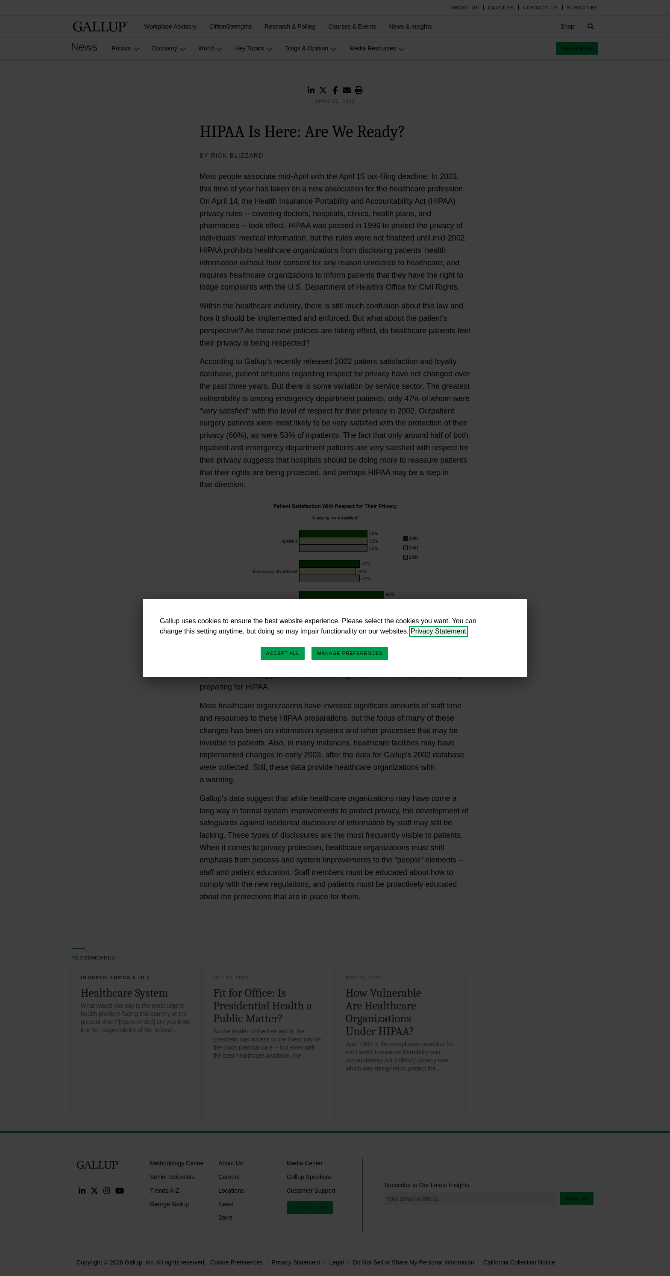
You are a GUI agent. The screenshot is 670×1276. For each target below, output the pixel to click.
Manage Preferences (349, 653)
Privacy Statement (438, 631)
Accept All (282, 653)
